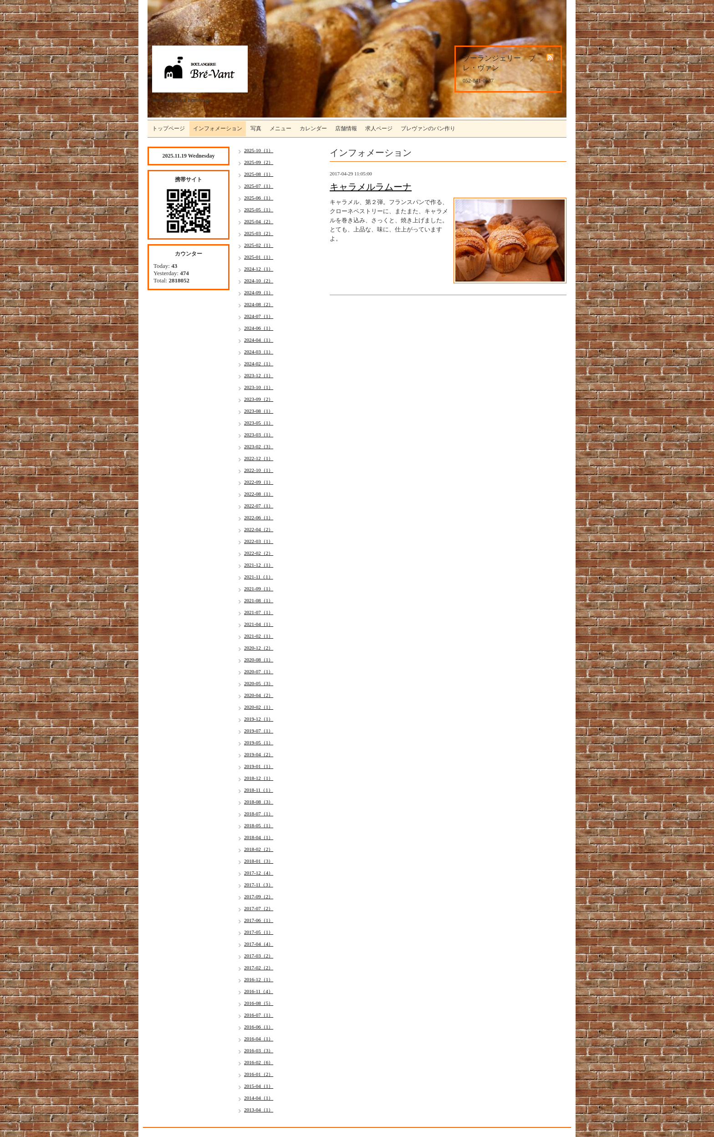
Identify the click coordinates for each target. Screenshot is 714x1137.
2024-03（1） (258, 351)
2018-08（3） (258, 801)
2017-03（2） (258, 955)
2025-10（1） (258, 150)
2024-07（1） (258, 316)
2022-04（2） (258, 529)
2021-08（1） (258, 600)
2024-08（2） (258, 304)
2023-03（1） (258, 434)
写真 (255, 128)
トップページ (168, 128)
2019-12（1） (258, 719)
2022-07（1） (258, 505)
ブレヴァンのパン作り (428, 128)
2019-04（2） (258, 754)
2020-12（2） (258, 647)
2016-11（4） (258, 991)
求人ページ (379, 128)
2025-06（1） (258, 197)
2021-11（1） (258, 576)
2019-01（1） (258, 766)
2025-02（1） (258, 245)
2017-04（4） (258, 944)
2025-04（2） (258, 221)
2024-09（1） (258, 292)
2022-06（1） (258, 517)
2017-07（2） (258, 908)
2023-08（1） (258, 411)
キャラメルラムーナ (371, 187)
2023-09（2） (258, 399)
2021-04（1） (258, 624)
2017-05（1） (258, 932)
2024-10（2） (258, 280)
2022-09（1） (258, 482)
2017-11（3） (258, 884)
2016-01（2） (258, 1074)
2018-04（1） (258, 837)
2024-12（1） (258, 268)
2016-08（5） (258, 1003)
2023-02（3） (258, 446)
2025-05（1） (258, 209)
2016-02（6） (258, 1062)
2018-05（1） (258, 825)
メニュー (280, 128)
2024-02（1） (258, 363)
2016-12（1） (258, 979)
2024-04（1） (258, 340)
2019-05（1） (258, 742)
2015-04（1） (258, 1086)
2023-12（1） (258, 375)
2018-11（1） (258, 790)
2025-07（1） (258, 186)
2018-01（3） (258, 861)
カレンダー (313, 128)
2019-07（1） (258, 730)
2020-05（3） (258, 683)
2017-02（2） (258, 967)
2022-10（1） (258, 470)
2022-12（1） (258, 458)
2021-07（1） (258, 612)
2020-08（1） (258, 659)
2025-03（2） (258, 233)
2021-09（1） (258, 588)
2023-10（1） (258, 387)
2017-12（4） (258, 873)
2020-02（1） (258, 707)
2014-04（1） (258, 1098)
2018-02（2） (258, 849)
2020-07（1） (258, 671)
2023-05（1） (258, 422)
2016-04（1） (258, 1038)
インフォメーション (217, 128)
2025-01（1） (258, 257)
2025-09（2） (258, 162)
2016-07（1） (258, 1015)
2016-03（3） (258, 1050)
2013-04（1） (258, 1109)
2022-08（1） (258, 494)
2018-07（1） (258, 813)
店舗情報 (346, 128)
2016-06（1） (258, 1026)
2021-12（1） (258, 565)
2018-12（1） (258, 778)
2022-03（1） (258, 541)
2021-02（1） (258, 636)
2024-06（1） (258, 328)
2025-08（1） (258, 174)
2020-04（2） (258, 695)
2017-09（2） (258, 896)
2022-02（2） (258, 553)
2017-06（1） (258, 920)
